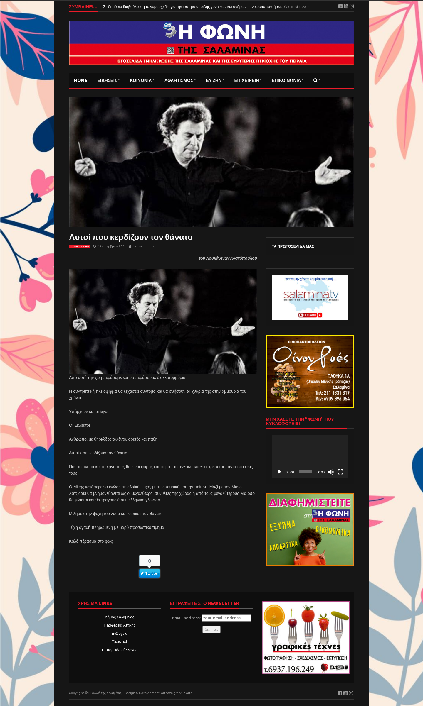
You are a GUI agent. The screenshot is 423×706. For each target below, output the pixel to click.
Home (80, 80)
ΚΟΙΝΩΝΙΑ (141, 80)
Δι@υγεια (119, 633)
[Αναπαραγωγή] (279, 472)
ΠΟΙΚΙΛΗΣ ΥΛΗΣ (80, 246)
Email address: (211, 618)
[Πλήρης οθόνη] (340, 472)
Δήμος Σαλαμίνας (119, 617)
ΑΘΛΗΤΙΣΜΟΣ (178, 80)
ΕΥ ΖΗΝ (214, 80)
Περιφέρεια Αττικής (119, 625)
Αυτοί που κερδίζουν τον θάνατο (131, 237)
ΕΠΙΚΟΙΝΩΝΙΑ (286, 80)
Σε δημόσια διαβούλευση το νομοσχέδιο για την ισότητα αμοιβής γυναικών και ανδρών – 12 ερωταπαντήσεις (193, 6)
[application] (310, 456)
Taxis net (119, 641)
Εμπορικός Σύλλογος (119, 650)
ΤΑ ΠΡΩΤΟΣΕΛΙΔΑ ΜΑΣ (293, 246)
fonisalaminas (143, 246)
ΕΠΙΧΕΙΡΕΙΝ (246, 80)
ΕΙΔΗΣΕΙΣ (107, 80)
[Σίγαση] (331, 472)
